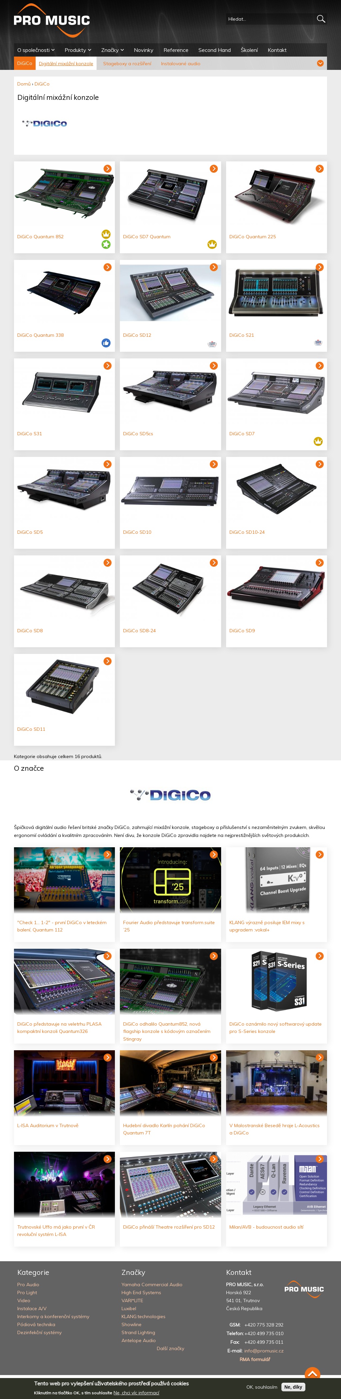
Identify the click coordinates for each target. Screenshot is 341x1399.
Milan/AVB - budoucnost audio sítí (266, 1227)
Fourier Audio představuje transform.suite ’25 (169, 926)
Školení (249, 50)
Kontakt (277, 50)
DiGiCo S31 (29, 434)
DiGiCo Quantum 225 (252, 237)
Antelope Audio (139, 1340)
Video (23, 1300)
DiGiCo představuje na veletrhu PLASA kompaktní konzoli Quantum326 (59, 1027)
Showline (132, 1324)
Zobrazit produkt (108, 169)
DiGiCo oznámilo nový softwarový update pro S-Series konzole (275, 1027)
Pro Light (27, 1293)
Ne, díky (293, 1387)
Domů (24, 84)
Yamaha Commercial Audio (152, 1285)
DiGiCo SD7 (242, 434)
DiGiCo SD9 (242, 631)
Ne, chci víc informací (136, 1393)
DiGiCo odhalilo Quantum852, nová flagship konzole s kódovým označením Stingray (166, 1031)
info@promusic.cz (264, 1351)
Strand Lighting (138, 1332)
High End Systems (141, 1293)
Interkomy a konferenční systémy (53, 1316)
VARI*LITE (132, 1300)
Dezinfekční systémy (39, 1332)
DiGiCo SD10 (137, 532)
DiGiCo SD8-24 (139, 631)
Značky (110, 50)
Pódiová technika (36, 1324)
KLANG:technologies (144, 1316)
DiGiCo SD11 (31, 729)
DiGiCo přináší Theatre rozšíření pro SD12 (169, 1227)
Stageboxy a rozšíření (127, 64)
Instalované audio (180, 64)
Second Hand (214, 50)
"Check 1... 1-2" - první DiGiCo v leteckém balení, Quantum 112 (62, 926)
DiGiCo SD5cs (138, 434)
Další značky (170, 1348)
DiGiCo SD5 (30, 532)
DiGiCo (24, 63)
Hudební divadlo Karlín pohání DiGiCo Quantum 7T (164, 1129)
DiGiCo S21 (241, 335)
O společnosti (33, 50)
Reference (176, 50)
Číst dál (108, 855)
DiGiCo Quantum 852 (40, 237)
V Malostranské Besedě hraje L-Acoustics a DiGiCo (274, 1129)
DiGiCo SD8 (30, 631)
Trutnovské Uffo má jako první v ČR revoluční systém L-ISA (56, 1230)
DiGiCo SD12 (137, 335)
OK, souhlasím (261, 1387)
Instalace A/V (32, 1308)
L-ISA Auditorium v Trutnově (48, 1125)
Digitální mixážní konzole (66, 64)
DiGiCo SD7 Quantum (146, 237)
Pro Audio (28, 1285)
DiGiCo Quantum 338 (40, 335)
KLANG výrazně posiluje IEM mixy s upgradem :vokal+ (267, 926)
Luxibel (129, 1308)
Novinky (144, 50)
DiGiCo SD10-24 (247, 532)
